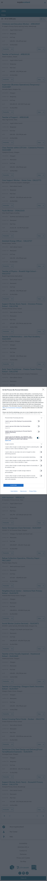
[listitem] (23, 418)
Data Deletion (14, 491)
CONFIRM (13, 485)
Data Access (23, 491)
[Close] (43, 390)
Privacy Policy (32, 491)
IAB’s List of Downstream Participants (12, 407)
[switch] (38, 421)
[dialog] (23, 440)
